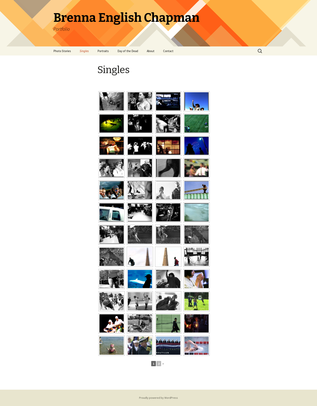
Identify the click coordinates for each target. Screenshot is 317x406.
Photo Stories (62, 51)
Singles (84, 51)
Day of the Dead (127, 51)
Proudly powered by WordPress (158, 398)
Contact (168, 51)
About (150, 51)
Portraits (103, 51)
